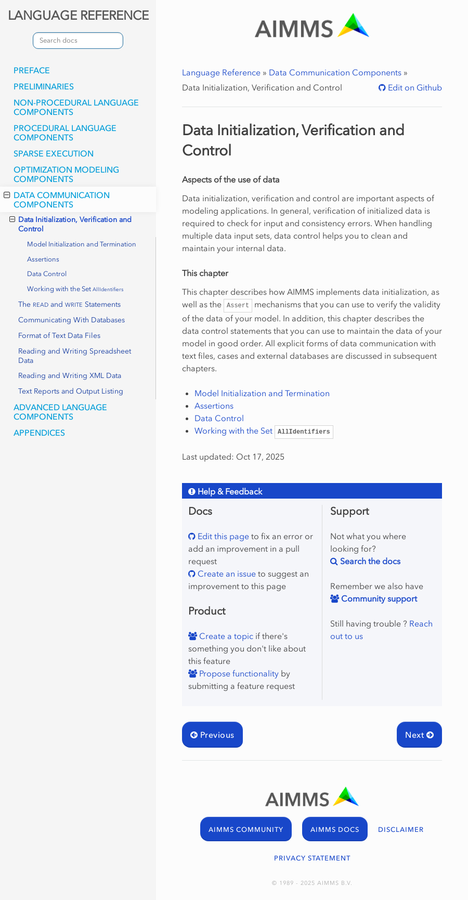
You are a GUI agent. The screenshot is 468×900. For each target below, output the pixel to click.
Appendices (39, 432)
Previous (212, 734)
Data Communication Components (57, 200)
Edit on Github (414, 87)
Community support (378, 598)
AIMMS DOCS (334, 829)
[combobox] (78, 40)
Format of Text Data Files (59, 335)
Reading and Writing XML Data (69, 375)
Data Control (47, 274)
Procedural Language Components (65, 132)
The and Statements (69, 304)
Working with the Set (75, 289)
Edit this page (222, 536)
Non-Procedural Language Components (76, 107)
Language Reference (221, 72)
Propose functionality (238, 673)
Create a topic (225, 636)
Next (419, 734)
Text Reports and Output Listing (70, 391)
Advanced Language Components (60, 412)
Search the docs (369, 561)
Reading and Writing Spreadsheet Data (74, 356)
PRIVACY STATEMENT (312, 858)
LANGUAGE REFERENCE (78, 15)
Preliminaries (44, 86)
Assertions (43, 259)
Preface (32, 70)
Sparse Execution (54, 153)
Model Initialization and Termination (81, 244)
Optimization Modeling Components (66, 174)
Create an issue (226, 573)
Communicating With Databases (71, 320)
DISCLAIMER (401, 829)
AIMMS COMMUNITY (246, 829)
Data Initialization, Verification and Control (70, 224)
